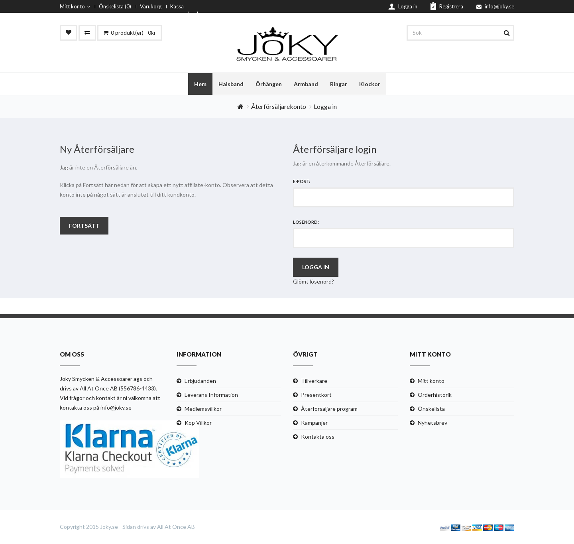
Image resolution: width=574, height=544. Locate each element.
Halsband (231, 84)
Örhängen (269, 84)
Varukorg (150, 6)
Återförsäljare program (329, 409)
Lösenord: (306, 222)
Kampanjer (314, 423)
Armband (306, 84)
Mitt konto (75, 6)
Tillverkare (314, 381)
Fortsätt (84, 226)
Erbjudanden (200, 381)
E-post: (301, 181)
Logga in (325, 106)
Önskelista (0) (115, 6)
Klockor (369, 84)
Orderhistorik (435, 395)
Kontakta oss (317, 437)
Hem (200, 84)
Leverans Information (211, 395)
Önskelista (431, 409)
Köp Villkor (198, 423)
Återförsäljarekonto (278, 106)
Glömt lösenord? (313, 281)
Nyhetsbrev (432, 423)
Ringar (338, 84)
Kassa (177, 6)
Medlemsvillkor (203, 409)
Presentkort (316, 395)
